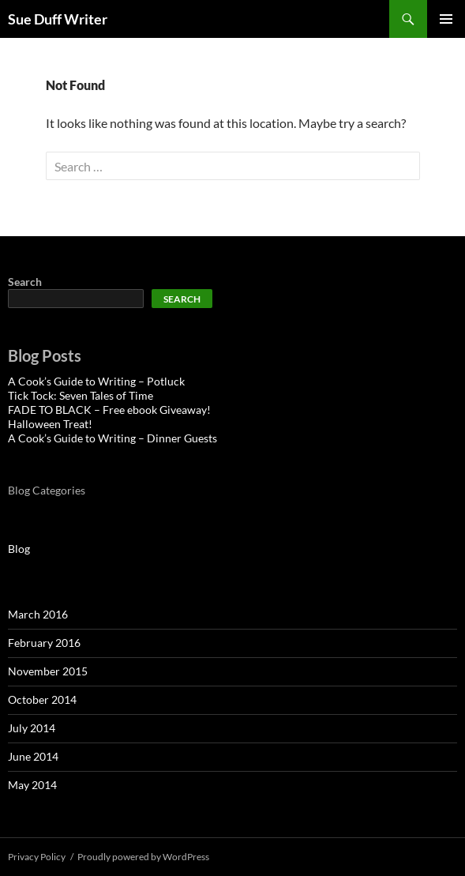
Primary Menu (446, 19)
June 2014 (33, 756)
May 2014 (32, 784)
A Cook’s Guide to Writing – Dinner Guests (112, 438)
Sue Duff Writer (57, 19)
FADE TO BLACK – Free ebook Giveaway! (109, 409)
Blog (19, 548)
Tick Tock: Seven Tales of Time (80, 395)
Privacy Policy (37, 857)
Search (25, 281)
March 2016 (38, 614)
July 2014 (31, 728)
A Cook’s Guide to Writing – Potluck (96, 381)
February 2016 (44, 642)
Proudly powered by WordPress (143, 857)
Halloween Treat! (50, 423)
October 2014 (42, 699)
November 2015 (48, 671)
